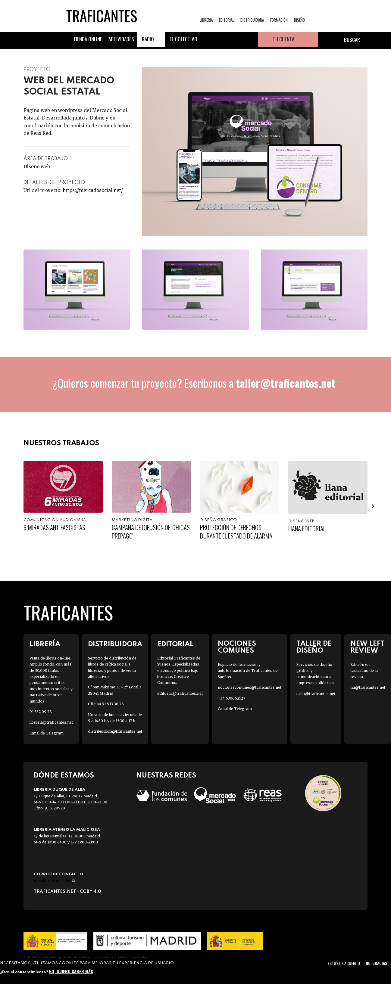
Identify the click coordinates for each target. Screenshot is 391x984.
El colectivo (183, 39)
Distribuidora (252, 20)
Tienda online (87, 39)
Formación (279, 20)
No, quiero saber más (71, 971)
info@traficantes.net (54, 880)
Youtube (251, 39)
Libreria (206, 20)
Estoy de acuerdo (344, 963)
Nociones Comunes (237, 647)
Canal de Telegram (47, 733)
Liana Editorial (306, 528)
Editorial (226, 20)
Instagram (236, 39)
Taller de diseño (314, 647)
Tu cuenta (283, 39)
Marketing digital (133, 520)
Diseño (299, 20)
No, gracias (376, 963)
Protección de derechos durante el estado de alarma (236, 531)
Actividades (121, 39)
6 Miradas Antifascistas (54, 527)
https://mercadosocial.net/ (93, 190)
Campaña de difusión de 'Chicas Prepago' (151, 531)
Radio (148, 39)
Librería (45, 644)
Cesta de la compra (308, 39)
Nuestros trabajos (61, 443)
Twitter (222, 39)
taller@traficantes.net (287, 383)
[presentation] (373, 506)
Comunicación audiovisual (56, 520)
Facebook (207, 39)
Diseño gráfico (218, 520)
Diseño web (36, 166)
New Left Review (367, 647)
